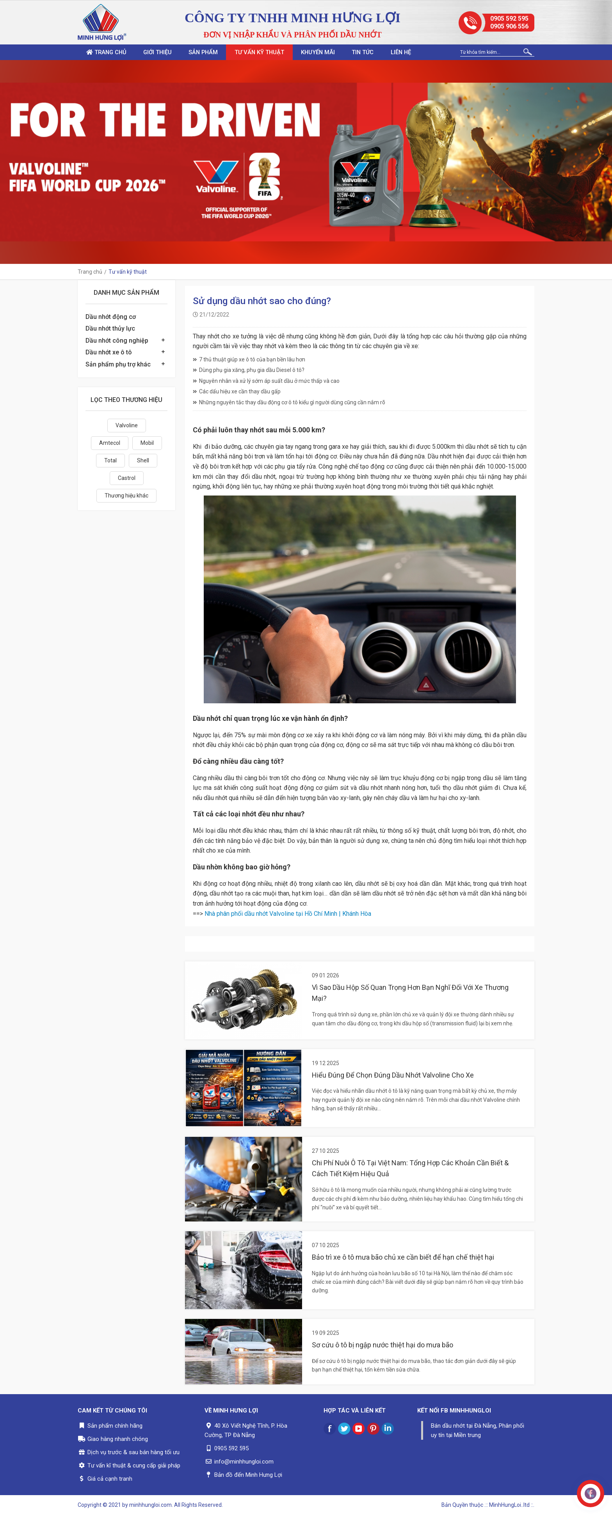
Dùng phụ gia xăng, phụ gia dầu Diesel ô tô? (248, 370)
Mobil (147, 443)
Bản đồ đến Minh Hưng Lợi (248, 1474)
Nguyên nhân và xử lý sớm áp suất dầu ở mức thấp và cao (266, 381)
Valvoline (127, 425)
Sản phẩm (212, 52)
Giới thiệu (163, 52)
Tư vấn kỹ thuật (272, 52)
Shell (143, 460)
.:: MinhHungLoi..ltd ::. (509, 1505)
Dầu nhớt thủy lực (110, 328)
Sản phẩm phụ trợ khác (118, 364)
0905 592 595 (509, 18)
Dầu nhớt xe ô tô (108, 352)
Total (110, 460)
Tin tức (383, 52)
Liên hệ (424, 52)
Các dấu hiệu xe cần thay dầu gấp (237, 391)
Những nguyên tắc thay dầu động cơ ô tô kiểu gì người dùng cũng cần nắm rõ (289, 402)
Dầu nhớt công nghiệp (116, 340)
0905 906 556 (509, 26)
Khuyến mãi (335, 52)
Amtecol (109, 443)
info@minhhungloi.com (244, 1461)
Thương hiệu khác (126, 495)
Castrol (126, 478)
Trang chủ (108, 52)
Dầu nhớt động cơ (110, 316)
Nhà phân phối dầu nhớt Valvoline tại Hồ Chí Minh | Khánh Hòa (288, 913)
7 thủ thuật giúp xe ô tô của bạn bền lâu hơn (249, 359)
